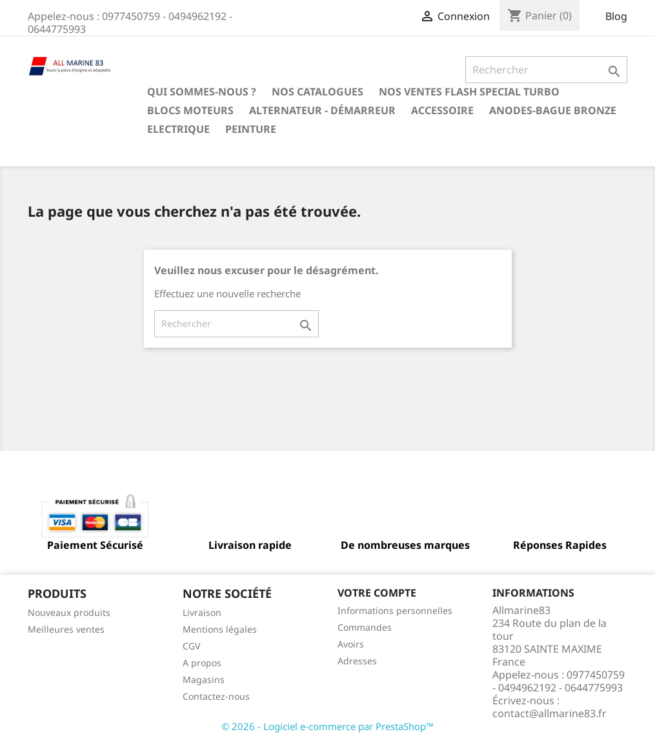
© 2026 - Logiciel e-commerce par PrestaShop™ (327, 726)
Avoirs (351, 644)
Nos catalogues (317, 91)
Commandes (365, 627)
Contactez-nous (216, 696)
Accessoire (442, 110)
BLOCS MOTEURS (190, 110)
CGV (191, 646)
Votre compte (377, 593)
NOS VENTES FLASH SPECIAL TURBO (469, 91)
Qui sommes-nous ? (201, 91)
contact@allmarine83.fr (549, 713)
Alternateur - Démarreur (322, 110)
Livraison (202, 612)
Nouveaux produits (69, 612)
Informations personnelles (395, 610)
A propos (202, 663)
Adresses (357, 661)
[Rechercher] (546, 69)
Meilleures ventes (66, 629)
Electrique (178, 129)
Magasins (204, 679)
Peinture (250, 129)
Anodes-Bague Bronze (552, 110)
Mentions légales (220, 629)
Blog (616, 16)
